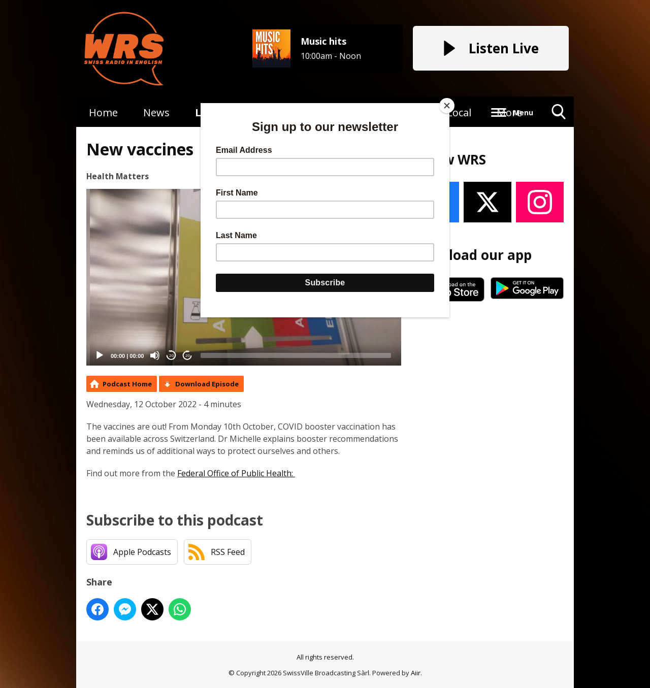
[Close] (446, 105)
